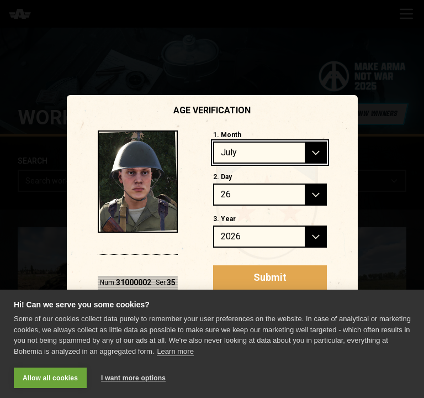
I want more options (133, 378)
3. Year (224, 219)
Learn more (175, 351)
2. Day (222, 177)
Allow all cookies (50, 378)
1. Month (227, 135)
